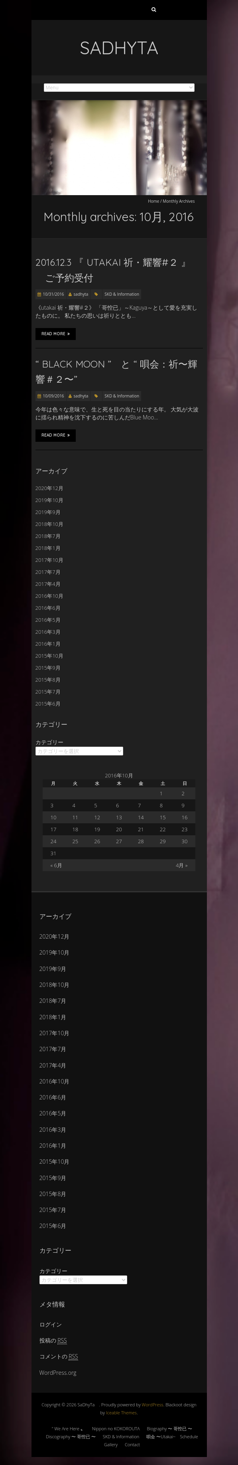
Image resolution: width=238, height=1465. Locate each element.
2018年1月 (48, 548)
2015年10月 (49, 655)
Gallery (111, 1444)
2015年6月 (48, 703)
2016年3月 (48, 631)
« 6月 (56, 865)
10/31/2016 (53, 294)
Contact (132, 1444)
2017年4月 (48, 583)
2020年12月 (49, 488)
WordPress (152, 1405)
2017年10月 (49, 559)
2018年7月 (48, 536)
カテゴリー (49, 742)
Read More (55, 334)
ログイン (50, 1324)
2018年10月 (49, 524)
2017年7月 (48, 571)
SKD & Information (121, 294)
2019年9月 (48, 512)
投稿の (53, 1340)
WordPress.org (58, 1372)
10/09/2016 (53, 396)
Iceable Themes (121, 1413)
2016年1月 (48, 643)
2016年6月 (48, 607)
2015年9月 (48, 667)
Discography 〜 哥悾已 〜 (71, 1436)
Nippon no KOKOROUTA (116, 1428)
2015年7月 (48, 691)
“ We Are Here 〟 (68, 1428)
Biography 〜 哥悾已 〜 (169, 1428)
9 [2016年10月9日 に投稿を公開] (183, 805)
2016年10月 (49, 595)
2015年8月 (48, 679)
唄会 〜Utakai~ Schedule (172, 1436)
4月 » (181, 865)
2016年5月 (48, 619)
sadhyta (81, 294)
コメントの (58, 1356)
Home (153, 201)
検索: (153, 11)
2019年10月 (49, 500)
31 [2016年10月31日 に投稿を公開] (54, 853)
